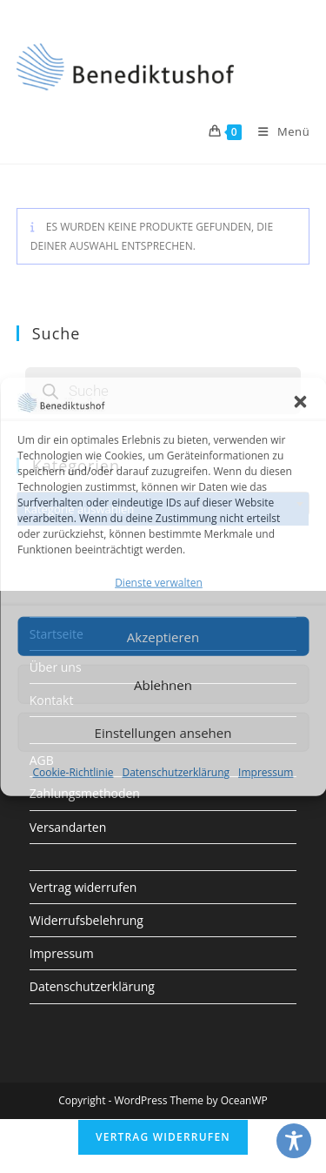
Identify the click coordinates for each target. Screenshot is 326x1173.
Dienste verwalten (159, 582)
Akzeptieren (163, 637)
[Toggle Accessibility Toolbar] (294, 1141)
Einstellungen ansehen (163, 732)
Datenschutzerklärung (176, 772)
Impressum (265, 772)
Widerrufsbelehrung (86, 920)
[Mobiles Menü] (277, 131)
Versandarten (68, 827)
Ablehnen (163, 685)
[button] (300, 401)
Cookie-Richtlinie (73, 772)
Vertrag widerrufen (83, 887)
